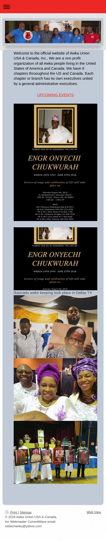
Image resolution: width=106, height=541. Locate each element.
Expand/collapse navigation (53, 6)
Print (11, 512)
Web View (94, 512)
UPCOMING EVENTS (55, 95)
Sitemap (26, 512)
